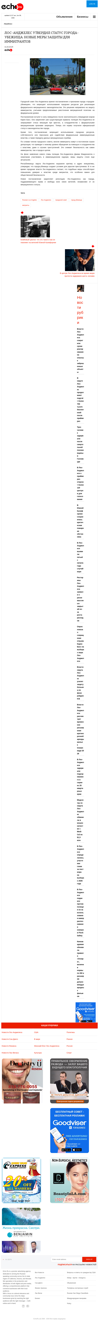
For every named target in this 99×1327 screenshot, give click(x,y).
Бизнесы (82, 16)
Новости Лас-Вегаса (10, 1053)
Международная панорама (76, 1298)
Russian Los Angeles (29, 200)
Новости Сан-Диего (10, 1039)
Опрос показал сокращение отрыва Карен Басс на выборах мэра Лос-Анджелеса (80, 644)
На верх (8, 1259)
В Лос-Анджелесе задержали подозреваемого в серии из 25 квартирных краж (80, 776)
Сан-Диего (38, 1283)
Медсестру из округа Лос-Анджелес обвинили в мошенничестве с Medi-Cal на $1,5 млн (80, 820)
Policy (69, 1303)
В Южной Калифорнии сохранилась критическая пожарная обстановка (80, 521)
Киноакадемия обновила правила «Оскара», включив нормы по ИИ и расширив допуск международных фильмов (80, 968)
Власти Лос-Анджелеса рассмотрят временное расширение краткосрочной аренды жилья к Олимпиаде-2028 (80, 729)
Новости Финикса (9, 1046)
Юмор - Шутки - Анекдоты (76, 1278)
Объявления (64, 16)
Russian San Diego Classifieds (77, 1293)
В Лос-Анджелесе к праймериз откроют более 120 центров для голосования (80, 483)
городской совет (61, 200)
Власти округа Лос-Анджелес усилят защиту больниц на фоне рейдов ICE (80, 683)
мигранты (25, 205)
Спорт (69, 1053)
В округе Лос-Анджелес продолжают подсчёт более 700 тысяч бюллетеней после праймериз (80, 399)
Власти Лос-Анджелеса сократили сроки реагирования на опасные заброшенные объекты (80, 350)
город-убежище (76, 200)
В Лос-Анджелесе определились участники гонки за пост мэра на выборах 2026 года (80, 865)
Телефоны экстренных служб (77, 1288)
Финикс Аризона (41, 1288)
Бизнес (37, 1298)
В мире (37, 1039)
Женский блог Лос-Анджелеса (46, 1046)
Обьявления (71, 1283)
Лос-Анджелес (46, 200)
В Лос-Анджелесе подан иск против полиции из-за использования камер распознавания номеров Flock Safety (80, 912)
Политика (71, 1032)
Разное (70, 1039)
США (36, 1032)
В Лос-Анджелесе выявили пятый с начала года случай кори (80, 557)
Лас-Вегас (38, 1293)
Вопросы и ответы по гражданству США (81, 1272)
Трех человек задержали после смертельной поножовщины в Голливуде (80, 444)
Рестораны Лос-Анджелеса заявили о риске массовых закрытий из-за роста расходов (80, 599)
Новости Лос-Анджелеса (12, 1032)
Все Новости (39, 1272)
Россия (70, 1046)
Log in (92, 4)
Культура (38, 1053)
